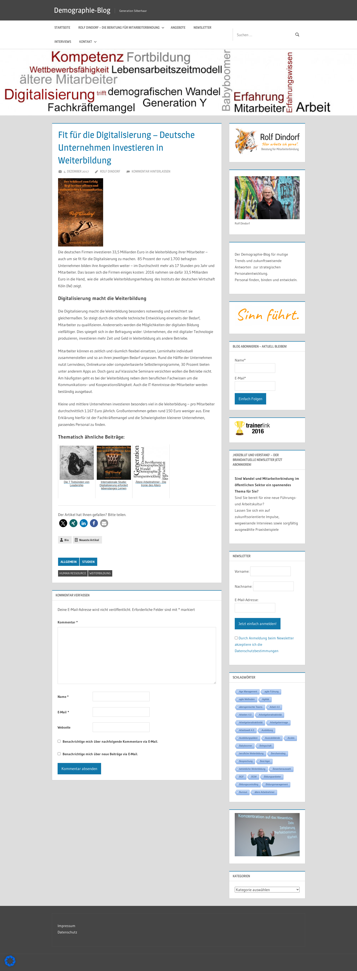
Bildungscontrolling (248, 784)
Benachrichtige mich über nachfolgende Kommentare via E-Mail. (110, 741)
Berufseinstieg (278, 753)
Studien (88, 562)
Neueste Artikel (89, 540)
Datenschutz (67, 932)
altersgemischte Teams (250, 707)
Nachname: (243, 586)
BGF (241, 776)
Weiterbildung (100, 573)
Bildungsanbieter (272, 776)
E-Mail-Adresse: (246, 599)
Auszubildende (272, 738)
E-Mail (63, 712)
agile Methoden (247, 699)
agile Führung (271, 691)
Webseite (64, 727)
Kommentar (68, 622)
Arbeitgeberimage (279, 722)
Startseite (62, 27)
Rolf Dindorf (110, 171)
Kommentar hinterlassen (151, 171)
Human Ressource (72, 573)
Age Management (248, 691)
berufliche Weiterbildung (251, 753)
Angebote (178, 27)
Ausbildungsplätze (248, 738)
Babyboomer (245, 746)
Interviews (62, 41)
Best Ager (265, 761)
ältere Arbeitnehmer (264, 792)
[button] (63, 523)
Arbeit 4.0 (275, 707)
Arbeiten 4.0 (245, 715)
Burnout (243, 792)
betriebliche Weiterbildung (252, 769)
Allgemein (69, 562)
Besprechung (245, 761)
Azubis (291, 738)
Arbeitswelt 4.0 (246, 730)
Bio (66, 540)
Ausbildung (267, 730)
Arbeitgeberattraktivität (270, 715)
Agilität (265, 699)
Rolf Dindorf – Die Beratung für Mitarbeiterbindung (121, 27)
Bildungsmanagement (277, 784)
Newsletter (202, 27)
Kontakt (88, 41)
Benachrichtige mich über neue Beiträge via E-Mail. (100, 754)
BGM (254, 776)
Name (63, 696)
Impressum (66, 925)
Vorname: (242, 571)
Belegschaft (265, 746)
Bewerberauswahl (282, 769)
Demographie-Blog (82, 10)
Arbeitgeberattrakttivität (251, 722)
